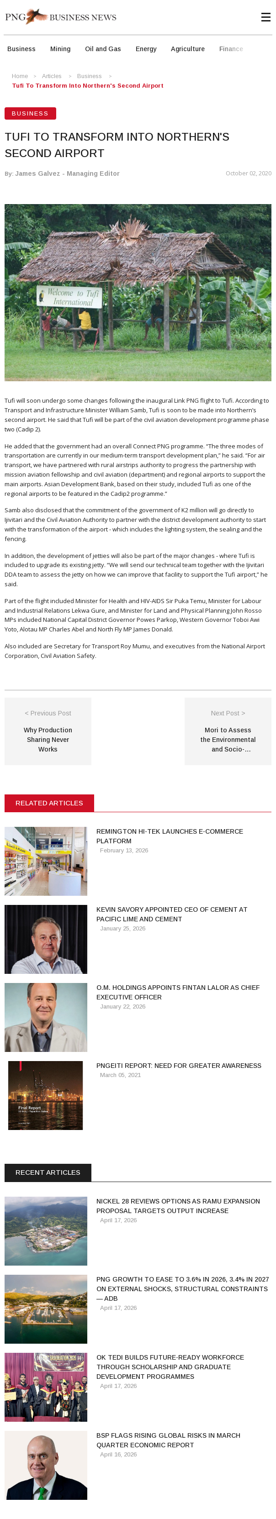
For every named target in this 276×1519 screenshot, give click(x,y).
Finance (231, 49)
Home (20, 76)
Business (21, 49)
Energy (146, 49)
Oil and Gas (103, 49)
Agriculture (188, 49)
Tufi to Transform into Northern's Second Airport (88, 85)
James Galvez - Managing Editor (67, 173)
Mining (60, 49)
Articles (52, 76)
